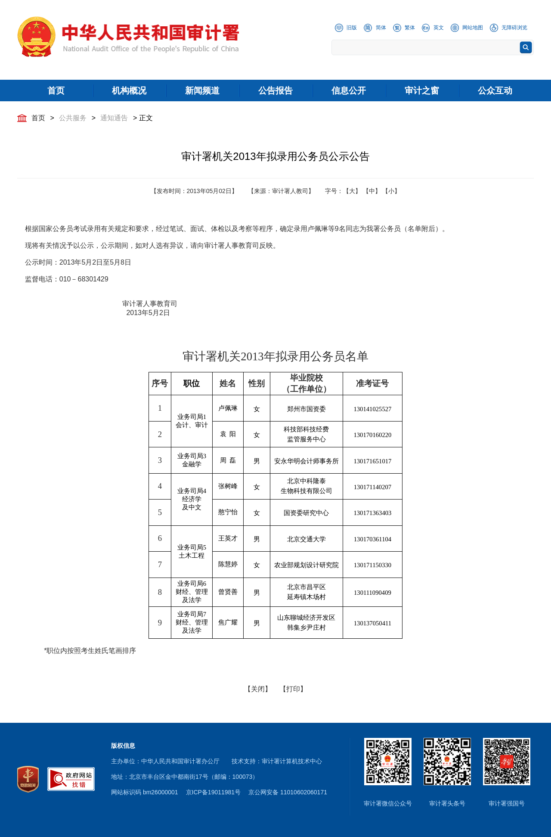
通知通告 (114, 118)
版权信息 (123, 745)
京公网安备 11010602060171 (287, 792)
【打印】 (293, 689)
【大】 (352, 190)
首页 (38, 118)
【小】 (391, 190)
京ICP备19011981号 (213, 792)
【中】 (372, 190)
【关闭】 (258, 689)
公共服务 (73, 118)
